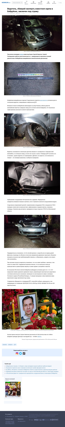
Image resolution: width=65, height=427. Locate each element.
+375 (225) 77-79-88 (9, 422)
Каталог (48, 2)
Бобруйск (10, 344)
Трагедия (5, 344)
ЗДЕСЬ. (40, 336)
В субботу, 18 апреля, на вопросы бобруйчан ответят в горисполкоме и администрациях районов (31, 369)
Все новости (26, 3)
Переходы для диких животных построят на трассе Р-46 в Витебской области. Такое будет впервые (32, 371)
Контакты (54, 2)
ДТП (15, 344)
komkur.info (48, 415)
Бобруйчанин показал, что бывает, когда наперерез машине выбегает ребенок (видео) (28, 366)
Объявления (33, 2)
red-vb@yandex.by (21, 421)
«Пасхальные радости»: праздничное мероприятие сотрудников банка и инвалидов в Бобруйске (31, 373)
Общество (18, 13)
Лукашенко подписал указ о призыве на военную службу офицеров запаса (26, 368)
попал (22, 54)
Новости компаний (40, 3)
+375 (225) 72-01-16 (9, 421)
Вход (60, 2)
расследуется (43, 100)
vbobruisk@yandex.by (9, 423)
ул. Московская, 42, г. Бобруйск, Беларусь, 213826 (16, 416)
